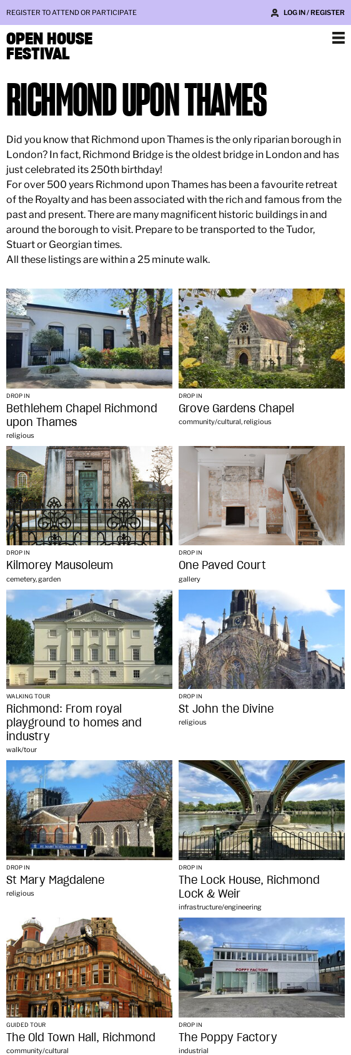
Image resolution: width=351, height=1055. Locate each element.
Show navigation (338, 37)
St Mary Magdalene (55, 880)
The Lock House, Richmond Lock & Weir (249, 887)
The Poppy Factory (228, 1037)
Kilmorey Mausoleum (59, 565)
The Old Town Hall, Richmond (81, 1037)
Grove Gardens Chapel (236, 408)
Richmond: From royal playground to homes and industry (74, 722)
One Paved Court (222, 565)
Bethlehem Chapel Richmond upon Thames (81, 415)
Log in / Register (314, 12)
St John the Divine (226, 708)
